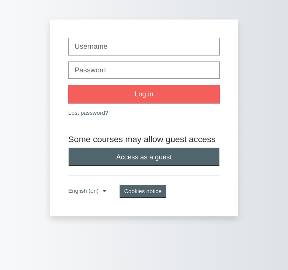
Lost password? (88, 113)
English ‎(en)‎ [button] (84, 191)
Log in (144, 94)
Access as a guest (144, 157)
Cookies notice (143, 191)
